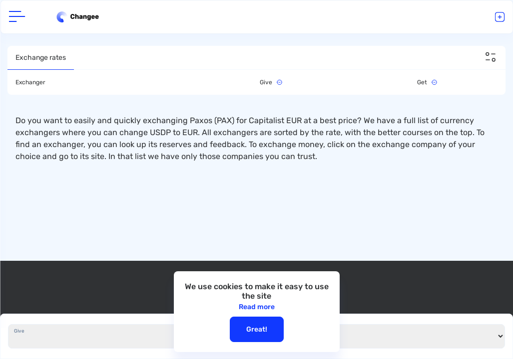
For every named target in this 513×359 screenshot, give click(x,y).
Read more (257, 307)
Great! (256, 329)
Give (19, 331)
